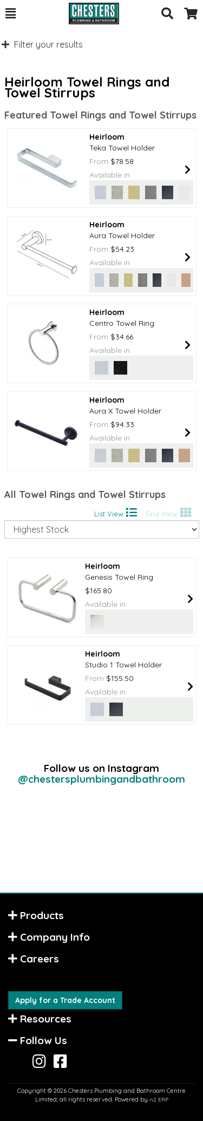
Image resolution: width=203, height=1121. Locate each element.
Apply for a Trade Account (65, 1000)
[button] (10, 13)
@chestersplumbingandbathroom (101, 778)
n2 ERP (158, 1099)
